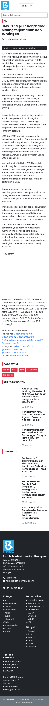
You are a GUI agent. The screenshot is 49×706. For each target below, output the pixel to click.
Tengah (31, 631)
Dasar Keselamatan (24, 702)
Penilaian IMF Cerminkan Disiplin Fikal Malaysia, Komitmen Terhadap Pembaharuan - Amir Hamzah (34, 465)
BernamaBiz (10, 603)
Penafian (25, 699)
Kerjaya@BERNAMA (13, 677)
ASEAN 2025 (33, 603)
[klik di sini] (11, 577)
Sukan (7, 606)
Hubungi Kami (11, 664)
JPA (29, 622)
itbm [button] (22, 370)
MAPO (30, 612)
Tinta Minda (33, 609)
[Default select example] (26, 5)
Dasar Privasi (37, 699)
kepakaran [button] (8, 375)
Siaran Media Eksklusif (10, 627)
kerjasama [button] (32, 370)
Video (7, 622)
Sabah (30, 643)
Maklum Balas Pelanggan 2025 (11, 688)
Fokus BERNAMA (35, 606)
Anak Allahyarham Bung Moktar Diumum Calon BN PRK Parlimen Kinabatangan (34, 513)
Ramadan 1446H (35, 600)
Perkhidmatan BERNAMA (11, 669)
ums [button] (14, 370)
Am (6, 600)
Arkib (7, 631)
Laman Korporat (12, 661)
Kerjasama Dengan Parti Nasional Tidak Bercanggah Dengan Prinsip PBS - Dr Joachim (34, 435)
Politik (7, 612)
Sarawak (31, 646)
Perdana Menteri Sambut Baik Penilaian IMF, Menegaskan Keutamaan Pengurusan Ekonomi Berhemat (34, 489)
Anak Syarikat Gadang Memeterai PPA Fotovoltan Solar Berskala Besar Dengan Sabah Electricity (34, 395)
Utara (30, 634)
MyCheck (32, 615)
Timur (30, 640)
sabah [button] (6, 370)
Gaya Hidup (10, 609)
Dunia (7, 615)
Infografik (9, 619)
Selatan (31, 637)
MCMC (30, 619)
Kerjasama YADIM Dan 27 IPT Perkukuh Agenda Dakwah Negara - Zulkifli (33, 415)
